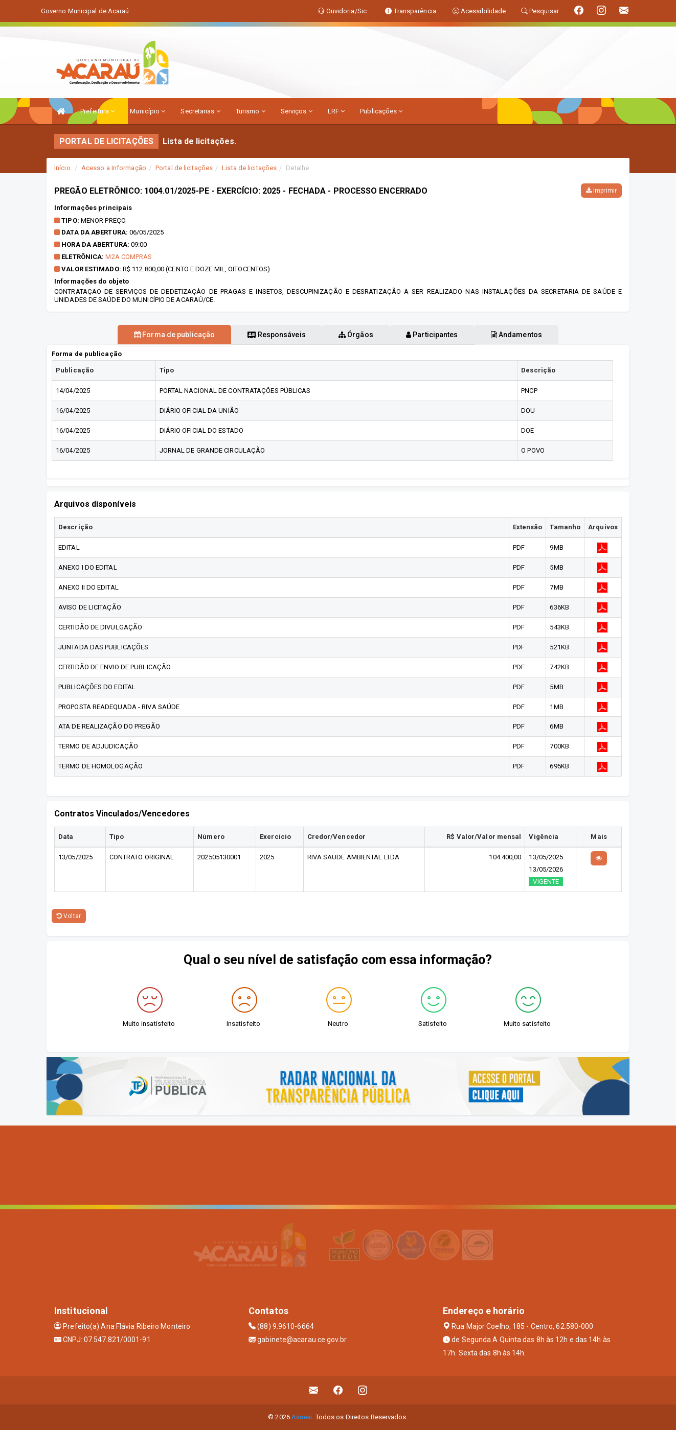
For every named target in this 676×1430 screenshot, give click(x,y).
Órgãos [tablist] (356, 335)
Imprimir (601, 190)
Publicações (381, 111)
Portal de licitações (184, 168)
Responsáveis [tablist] (267, 335)
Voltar (69, 916)
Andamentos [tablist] (536, 335)
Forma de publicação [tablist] (154, 335)
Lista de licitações (249, 168)
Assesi (301, 1417)
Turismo (250, 111)
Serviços (296, 111)
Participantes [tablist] (442, 335)
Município (147, 111)
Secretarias (200, 111)
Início (62, 168)
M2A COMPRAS (128, 257)
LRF (336, 111)
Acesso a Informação (113, 168)
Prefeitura (97, 111)
